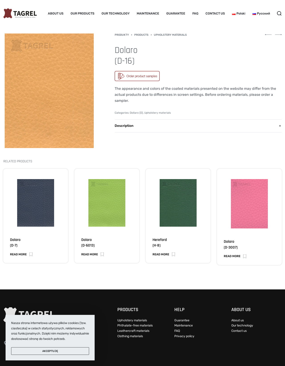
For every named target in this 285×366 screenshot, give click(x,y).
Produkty (122, 34)
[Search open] (279, 13)
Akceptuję (50, 351)
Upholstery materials (170, 34)
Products (141, 34)
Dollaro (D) (136, 112)
